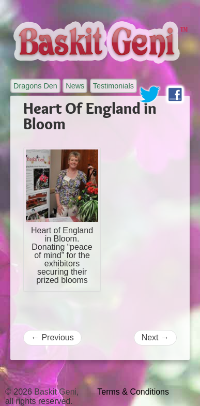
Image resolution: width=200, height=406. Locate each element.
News (75, 86)
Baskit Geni (55, 391)
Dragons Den (35, 86)
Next (155, 337)
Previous (52, 337)
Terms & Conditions (133, 391)
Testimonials (113, 86)
